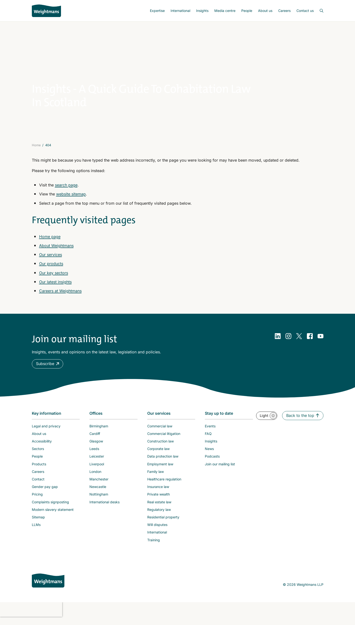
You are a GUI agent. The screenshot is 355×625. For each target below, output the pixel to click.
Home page (50, 242)
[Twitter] (299, 343)
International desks (104, 508)
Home (36, 151)
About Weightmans (56, 251)
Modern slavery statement (53, 516)
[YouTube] (320, 343)
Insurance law (158, 493)
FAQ (208, 440)
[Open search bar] (318, 11)
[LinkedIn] (278, 343)
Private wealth (158, 501)
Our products (51, 270)
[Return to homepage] (46, 10)
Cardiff (94, 440)
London (95, 478)
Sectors (38, 455)
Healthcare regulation (164, 485)
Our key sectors (53, 279)
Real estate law (159, 508)
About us (265, 11)
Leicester (96, 463)
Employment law (160, 470)
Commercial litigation (163, 440)
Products (39, 470)
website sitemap (71, 200)
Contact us (305, 11)
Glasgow (96, 447)
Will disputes (157, 531)
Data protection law (162, 463)
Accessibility (42, 447)
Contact (38, 485)
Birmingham (98, 432)
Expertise (157, 11)
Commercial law (159, 432)
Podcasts (212, 463)
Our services (50, 261)
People (246, 11)
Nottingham (98, 501)
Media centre (224, 11)
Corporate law (158, 455)
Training (153, 546)
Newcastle (97, 493)
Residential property (163, 523)
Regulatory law (159, 516)
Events (210, 432)
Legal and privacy (46, 432)
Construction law (160, 447)
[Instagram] (288, 343)
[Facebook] (310, 343)
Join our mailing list (220, 470)
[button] (47, 370)
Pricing (37, 501)
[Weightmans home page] (48, 587)
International (180, 11)
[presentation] (31, 615)
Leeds (94, 455)
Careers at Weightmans (60, 297)
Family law (155, 478)
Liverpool (96, 470)
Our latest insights (55, 288)
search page (66, 191)
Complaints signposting (50, 508)
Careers (284, 11)
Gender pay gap (45, 493)
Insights (202, 11)
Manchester (98, 485)
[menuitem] (157, 10)
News (209, 455)
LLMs (36, 531)
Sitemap (38, 523)
